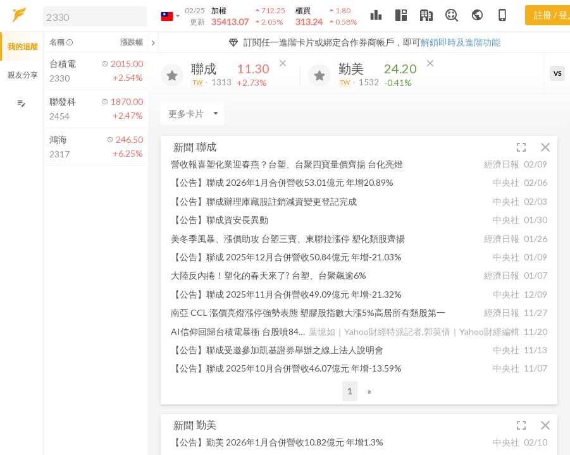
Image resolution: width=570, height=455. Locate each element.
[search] (95, 16)
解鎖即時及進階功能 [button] (460, 42)
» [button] (369, 390)
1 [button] (349, 390)
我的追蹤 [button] (23, 46)
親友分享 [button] (23, 75)
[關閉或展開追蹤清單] (153, 42)
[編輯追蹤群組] (21, 103)
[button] (92, 16)
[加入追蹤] (172, 75)
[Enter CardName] (192, 113)
